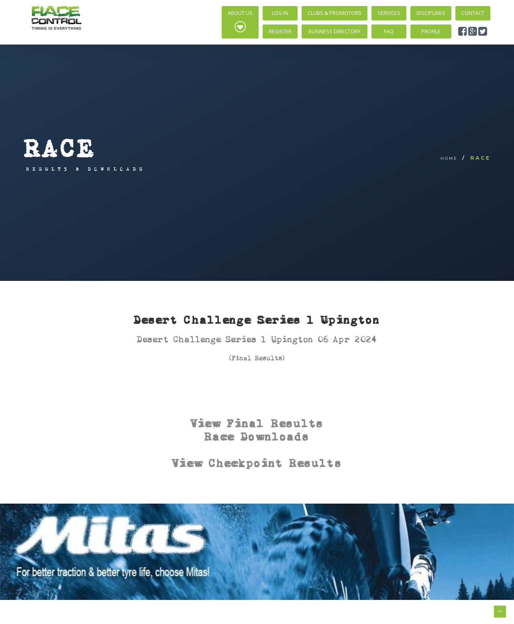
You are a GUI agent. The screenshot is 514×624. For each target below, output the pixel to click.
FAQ (389, 31)
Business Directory (334, 31)
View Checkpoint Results (257, 463)
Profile (431, 31)
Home (449, 158)
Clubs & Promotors (334, 13)
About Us (240, 21)
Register (280, 31)
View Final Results (257, 423)
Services (388, 13)
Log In (280, 13)
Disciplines (430, 13)
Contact (472, 13)
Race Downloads (257, 436)
